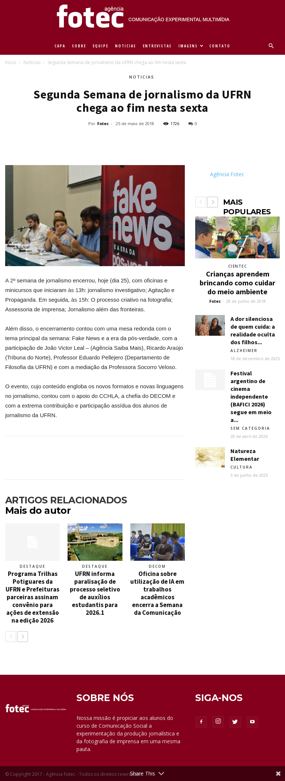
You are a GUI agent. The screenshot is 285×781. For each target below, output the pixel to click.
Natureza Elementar (244, 454)
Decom (157, 566)
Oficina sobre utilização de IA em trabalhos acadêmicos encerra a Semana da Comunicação (157, 593)
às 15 (78, 299)
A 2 (9, 280)
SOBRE (79, 45)
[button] (271, 46)
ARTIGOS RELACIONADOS (66, 500)
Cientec (237, 266)
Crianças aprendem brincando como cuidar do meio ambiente (237, 282)
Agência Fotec (227, 174)
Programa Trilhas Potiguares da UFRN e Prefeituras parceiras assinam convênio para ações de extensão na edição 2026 (32, 597)
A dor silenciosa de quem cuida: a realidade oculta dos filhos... (252, 330)
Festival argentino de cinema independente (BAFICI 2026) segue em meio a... (251, 396)
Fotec (103, 123)
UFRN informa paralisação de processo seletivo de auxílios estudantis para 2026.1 (95, 593)
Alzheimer (244, 350)
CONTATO (219, 45)
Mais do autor (38, 510)
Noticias (31, 62)
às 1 (73, 290)
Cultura (241, 467)
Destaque (32, 566)
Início (10, 62)
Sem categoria (250, 428)
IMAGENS (191, 45)
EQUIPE (100, 45)
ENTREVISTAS (157, 45)
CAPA (60, 45)
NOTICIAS (125, 45)
